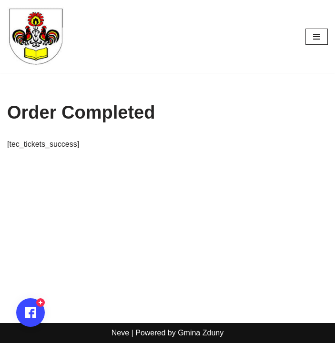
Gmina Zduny (200, 333)
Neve (120, 333)
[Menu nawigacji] (316, 37)
